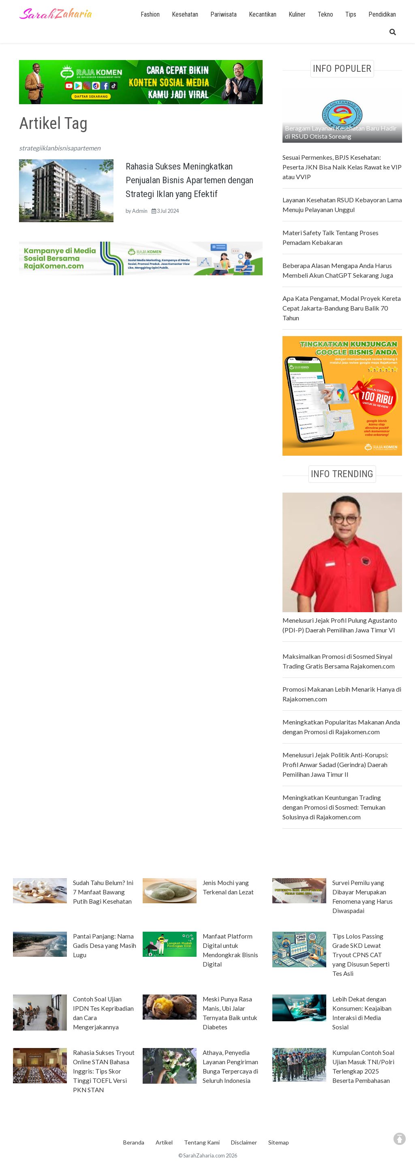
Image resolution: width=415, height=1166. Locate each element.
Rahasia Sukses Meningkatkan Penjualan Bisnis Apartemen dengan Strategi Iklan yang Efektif (189, 180)
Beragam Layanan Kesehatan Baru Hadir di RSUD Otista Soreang (341, 132)
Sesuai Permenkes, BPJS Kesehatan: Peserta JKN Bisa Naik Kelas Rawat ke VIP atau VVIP (342, 166)
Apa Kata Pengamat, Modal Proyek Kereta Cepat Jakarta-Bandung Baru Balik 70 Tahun (341, 308)
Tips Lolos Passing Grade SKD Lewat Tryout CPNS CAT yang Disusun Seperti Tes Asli (360, 954)
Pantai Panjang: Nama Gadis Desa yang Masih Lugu (104, 945)
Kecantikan (262, 14)
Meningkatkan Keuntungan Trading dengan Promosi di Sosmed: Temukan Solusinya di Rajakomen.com (333, 807)
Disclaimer (244, 1142)
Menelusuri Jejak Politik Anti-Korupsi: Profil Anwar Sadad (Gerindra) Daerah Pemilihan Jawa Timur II (335, 764)
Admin (140, 211)
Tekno (325, 14)
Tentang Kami (202, 1142)
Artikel (164, 1142)
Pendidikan (382, 14)
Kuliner (297, 14)
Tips (350, 14)
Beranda (133, 1142)
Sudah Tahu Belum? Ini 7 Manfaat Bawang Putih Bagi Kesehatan (103, 892)
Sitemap (278, 1142)
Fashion (150, 14)
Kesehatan (185, 14)
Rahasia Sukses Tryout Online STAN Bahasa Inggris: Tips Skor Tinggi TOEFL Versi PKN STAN (104, 1071)
